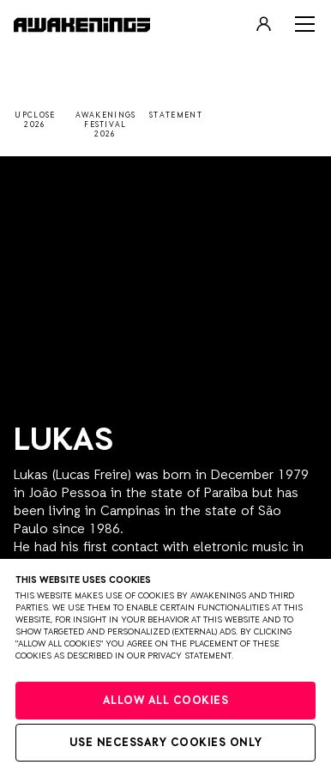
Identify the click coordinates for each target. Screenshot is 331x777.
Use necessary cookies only (165, 743)
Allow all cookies (166, 701)
